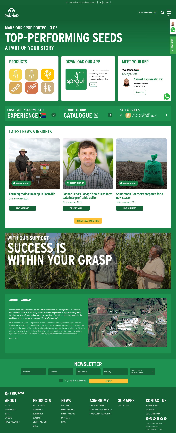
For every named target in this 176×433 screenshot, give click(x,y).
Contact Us (140, 92)
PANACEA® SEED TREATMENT (101, 409)
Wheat (35, 425)
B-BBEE (7, 413)
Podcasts (65, 417)
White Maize (38, 409)
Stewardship (10, 409)
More (93, 84)
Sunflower (38, 413)
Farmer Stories (68, 409)
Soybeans (37, 417)
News (63, 421)
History (8, 405)
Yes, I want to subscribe (72, 380)
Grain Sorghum (40, 421)
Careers (8, 417)
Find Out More (21, 208)
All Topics (65, 405)
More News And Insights (88, 221)
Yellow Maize (39, 405)
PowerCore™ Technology (100, 413)
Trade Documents (12, 421)
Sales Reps (150, 409)
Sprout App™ (123, 405)
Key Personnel (152, 405)
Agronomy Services (98, 405)
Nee (107, 2)
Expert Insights (68, 413)
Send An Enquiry (153, 413)
